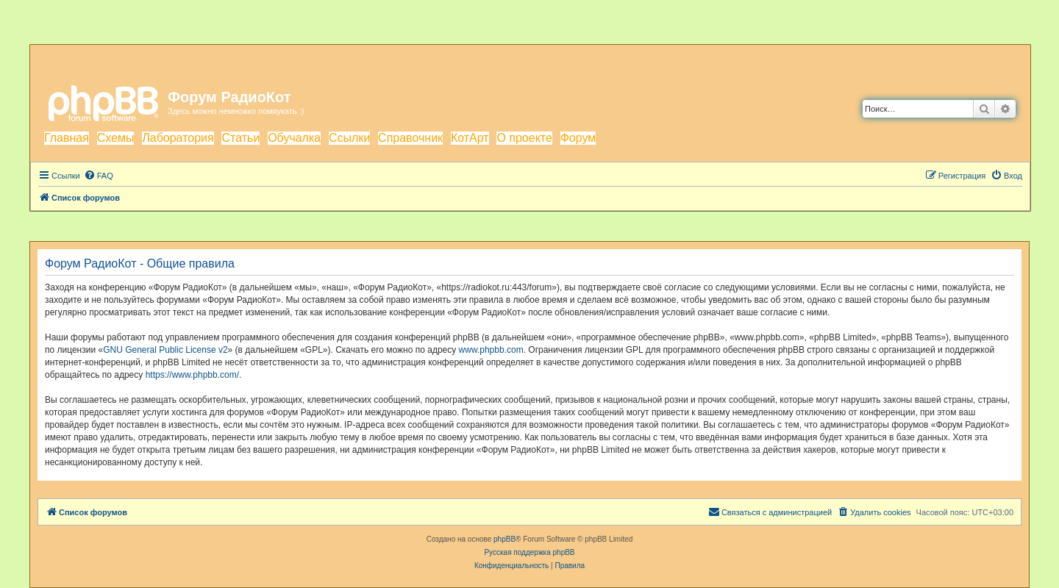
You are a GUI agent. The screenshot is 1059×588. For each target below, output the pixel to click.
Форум (578, 138)
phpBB (504, 539)
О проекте (524, 138)
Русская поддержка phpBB (529, 552)
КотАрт (470, 138)
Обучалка (294, 138)
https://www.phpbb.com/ (192, 375)
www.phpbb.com (491, 350)
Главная (66, 138)
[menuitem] (98, 175)
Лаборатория (177, 138)
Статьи (240, 138)
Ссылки (349, 138)
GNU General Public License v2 (165, 350)
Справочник (410, 138)
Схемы (116, 138)
